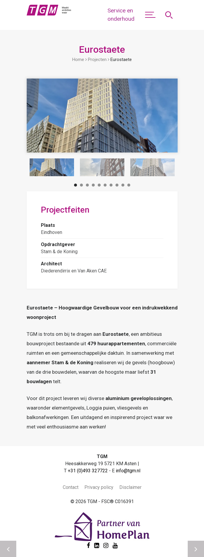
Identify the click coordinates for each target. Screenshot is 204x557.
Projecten (97, 59)
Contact (70, 487)
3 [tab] (87, 185)
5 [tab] (99, 185)
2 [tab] (81, 185)
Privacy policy (98, 487)
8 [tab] (116, 185)
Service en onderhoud (120, 15)
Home (78, 59)
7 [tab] (111, 185)
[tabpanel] (52, 167)
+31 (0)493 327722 (88, 470)
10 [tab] (128, 185)
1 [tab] (75, 185)
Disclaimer (130, 487)
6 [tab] (105, 185)
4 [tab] (93, 185)
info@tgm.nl (128, 470)
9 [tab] (122, 185)
